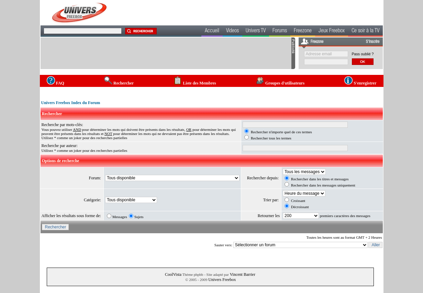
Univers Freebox (222, 279)
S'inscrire (372, 42)
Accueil (212, 31)
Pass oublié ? (363, 54)
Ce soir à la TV (365, 31)
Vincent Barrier (242, 274)
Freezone (303, 31)
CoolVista (173, 274)
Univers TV (256, 31)
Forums (279, 31)
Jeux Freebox (332, 31)
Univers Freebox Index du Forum (70, 102)
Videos (232, 31)
